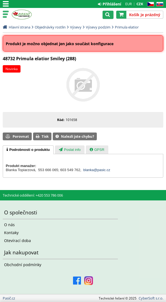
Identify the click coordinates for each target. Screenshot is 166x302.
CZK (139, 3)
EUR (128, 3)
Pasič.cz (27, 14)
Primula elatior (127, 27)
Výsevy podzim (98, 27)
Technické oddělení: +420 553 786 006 (33, 195)
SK (159, 4)
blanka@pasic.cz (96, 170)
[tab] (28, 149)
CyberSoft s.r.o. (151, 298)
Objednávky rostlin (50, 27)
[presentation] (28, 150)
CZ (149, 4)
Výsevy (75, 27)
